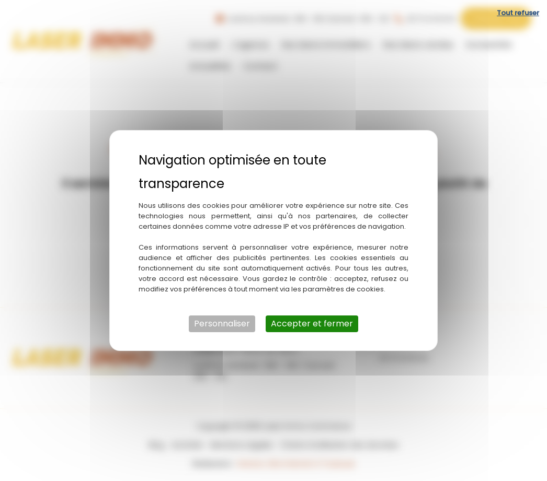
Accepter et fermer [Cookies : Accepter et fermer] (312, 324)
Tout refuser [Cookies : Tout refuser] (518, 13)
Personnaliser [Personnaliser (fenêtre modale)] (222, 324)
